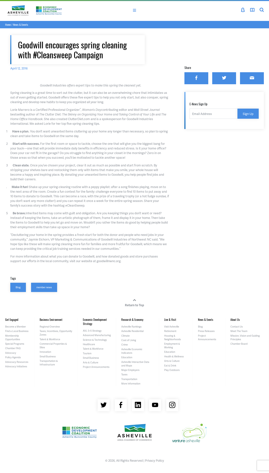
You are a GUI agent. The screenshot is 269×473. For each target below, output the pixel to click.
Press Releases (206, 331)
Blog (18, 287)
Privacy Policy (154, 460)
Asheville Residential (132, 331)
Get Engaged (11, 320)
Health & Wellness (174, 356)
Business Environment (51, 320)
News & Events (20, 24)
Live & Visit (170, 320)
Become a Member (15, 326)
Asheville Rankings (131, 326)
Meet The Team (238, 331)
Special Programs (14, 343)
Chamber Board (239, 343)
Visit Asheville (171, 326)
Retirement (170, 331)
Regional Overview (50, 326)
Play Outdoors (172, 370)
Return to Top (134, 302)
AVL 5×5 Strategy (92, 330)
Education (126, 357)
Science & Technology (95, 339)
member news (44, 287)
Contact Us (236, 326)
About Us (235, 320)
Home (8, 24)
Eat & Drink (170, 365)
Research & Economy (132, 320)
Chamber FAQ (13, 348)
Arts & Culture (90, 362)
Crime (124, 344)
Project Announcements (96, 367)
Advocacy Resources (16, 362)
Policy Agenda (13, 357)
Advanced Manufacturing (97, 335)
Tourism (87, 353)
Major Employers (130, 370)
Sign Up (248, 114)
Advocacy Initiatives (16, 366)
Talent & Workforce (50, 339)
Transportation (129, 379)
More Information (130, 383)
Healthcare (89, 344)
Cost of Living (128, 340)
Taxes (124, 374)
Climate (125, 335)
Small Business (48, 356)
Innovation (45, 351)
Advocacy (10, 352)
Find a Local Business (16, 331)
